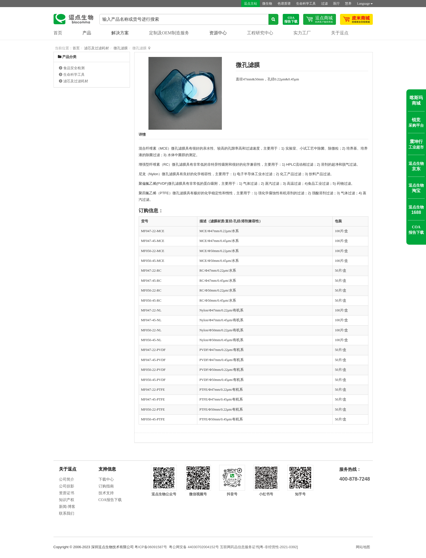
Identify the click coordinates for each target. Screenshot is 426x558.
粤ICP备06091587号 (151, 547)
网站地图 (363, 547)
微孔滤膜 (121, 48)
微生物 (267, 3)
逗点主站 (250, 3)
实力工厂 (302, 33)
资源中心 (218, 33)
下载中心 (106, 479)
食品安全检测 (74, 68)
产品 (86, 33)
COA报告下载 (110, 500)
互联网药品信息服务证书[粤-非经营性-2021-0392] (259, 547)
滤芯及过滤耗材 (96, 48)
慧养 (348, 3)
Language (365, 3)
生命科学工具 (305, 3)
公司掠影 (66, 486)
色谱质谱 (283, 3)
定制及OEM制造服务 (169, 33)
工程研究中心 (260, 33)
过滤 (324, 3)
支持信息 (107, 469)
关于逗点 (339, 33)
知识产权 (66, 500)
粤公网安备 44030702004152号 (194, 547)
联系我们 (66, 513)
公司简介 (66, 479)
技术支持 (106, 493)
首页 (57, 33)
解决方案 (120, 33)
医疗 (336, 3)
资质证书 (66, 493)
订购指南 (106, 486)
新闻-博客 (67, 507)
